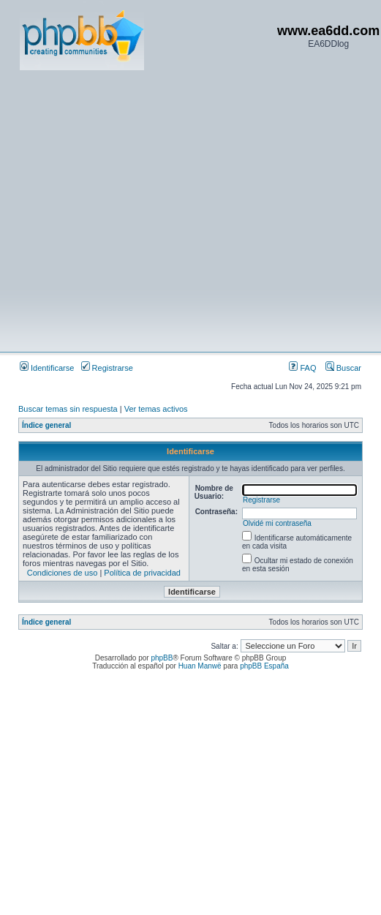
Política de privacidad (142, 572)
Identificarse (47, 368)
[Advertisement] (137, 210)
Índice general (46, 425)
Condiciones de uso (62, 572)
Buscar (343, 368)
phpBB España (264, 666)
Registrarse (107, 368)
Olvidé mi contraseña (277, 523)
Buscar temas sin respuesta (68, 408)
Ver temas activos (156, 408)
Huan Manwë (200, 666)
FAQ (302, 368)
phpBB (162, 658)
